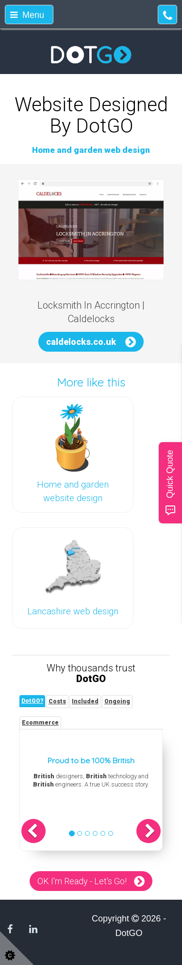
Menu (27, 15)
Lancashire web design (72, 611)
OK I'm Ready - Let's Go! (82, 881)
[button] (33, 831)
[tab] (32, 701)
